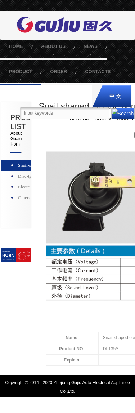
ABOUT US (53, 46)
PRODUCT (20, 71)
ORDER (58, 71)
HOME (16, 46)
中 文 (115, 96)
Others (24, 197)
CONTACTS (98, 71)
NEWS (91, 46)
